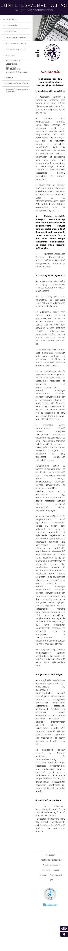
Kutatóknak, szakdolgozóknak (13, 68)
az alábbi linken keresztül (50, 245)
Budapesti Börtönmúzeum (17, 84)
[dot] (38, 238)
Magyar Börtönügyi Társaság (17, 72)
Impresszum (50, 855)
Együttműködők (56, 875)
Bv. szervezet (12, 19)
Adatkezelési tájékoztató (50, 860)
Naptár (38, 56)
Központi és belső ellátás (17, 44)
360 (64, 928)
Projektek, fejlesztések (17, 50)
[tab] (16, 19)
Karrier (9, 77)
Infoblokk (64, 934)
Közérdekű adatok (13, 61)
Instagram (43, 875)
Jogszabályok (11, 64)
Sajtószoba (11, 32)
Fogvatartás (11, 25)
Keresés (66, 10)
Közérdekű (10, 56)
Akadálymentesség (50, 865)
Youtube (56, 870)
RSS (51, 880)
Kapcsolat (46, 870)
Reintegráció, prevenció (16, 38)
